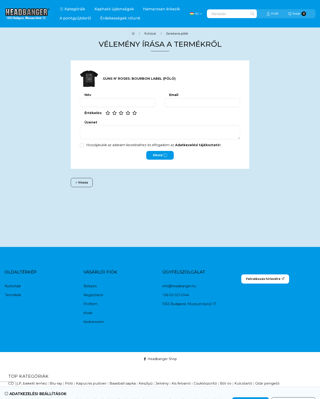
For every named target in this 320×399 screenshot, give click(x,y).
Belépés (90, 286)
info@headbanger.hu (179, 286)
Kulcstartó (243, 383)
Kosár (88, 313)
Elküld (160, 155)
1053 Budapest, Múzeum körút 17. (189, 304)
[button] (72, 9)
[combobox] (232, 13)
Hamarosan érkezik (161, 9)
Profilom (91, 304)
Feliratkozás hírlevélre (265, 279)
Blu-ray (56, 383)
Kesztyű (145, 383)
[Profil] (272, 13)
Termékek (13, 295)
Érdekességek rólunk (120, 18)
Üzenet (90, 122)
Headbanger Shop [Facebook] (160, 359)
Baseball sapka (122, 383)
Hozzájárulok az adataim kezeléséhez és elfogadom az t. (154, 145)
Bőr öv (225, 383)
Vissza (82, 182)
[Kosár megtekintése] (297, 13)
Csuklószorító (205, 383)
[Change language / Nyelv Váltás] (196, 13)
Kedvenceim (94, 322)
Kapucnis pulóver (91, 383)
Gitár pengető (267, 383)
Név (87, 95)
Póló (69, 383)
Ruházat (150, 33)
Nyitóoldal (13, 286)
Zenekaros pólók (177, 33)
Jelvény (162, 383)
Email (173, 95)
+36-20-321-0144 (175, 295)
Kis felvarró (181, 383)
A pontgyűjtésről (75, 18)
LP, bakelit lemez (32, 383)
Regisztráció (93, 295)
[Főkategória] (133, 33)
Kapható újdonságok (114, 9)
